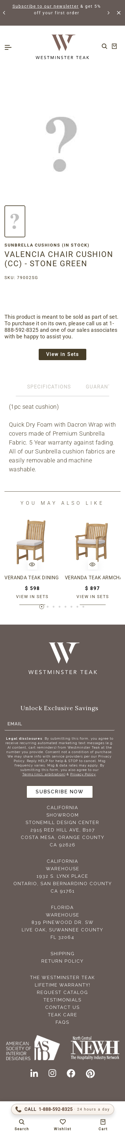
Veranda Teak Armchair (93, 577)
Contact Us (62, 1007)
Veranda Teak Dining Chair (32, 577)
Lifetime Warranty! (62, 985)
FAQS (62, 1022)
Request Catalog (62, 992)
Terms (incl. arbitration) (43, 774)
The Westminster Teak (62, 977)
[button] (4, 12)
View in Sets (62, 354)
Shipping (63, 953)
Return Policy (62, 961)
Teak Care (62, 1015)
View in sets (32, 596)
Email (14, 724)
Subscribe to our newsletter (45, 6)
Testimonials (62, 1000)
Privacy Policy (83, 774)
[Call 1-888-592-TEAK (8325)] (62, 1109)
